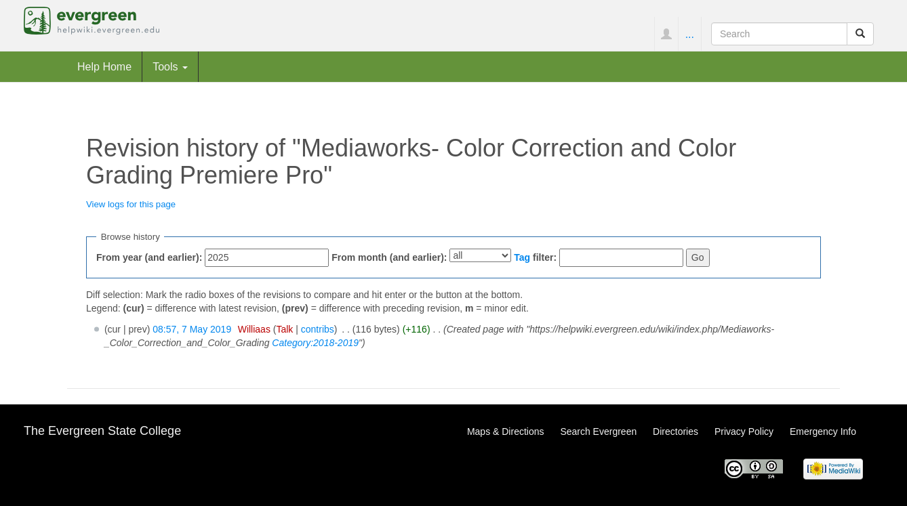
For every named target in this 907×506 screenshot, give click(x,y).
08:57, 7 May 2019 (192, 329)
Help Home (104, 66)
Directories (675, 431)
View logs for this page (131, 204)
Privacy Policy (743, 431)
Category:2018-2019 (315, 342)
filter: (535, 257)
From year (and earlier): (149, 257)
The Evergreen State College (102, 431)
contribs (317, 329)
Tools (170, 66)
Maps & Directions (505, 431)
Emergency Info (823, 431)
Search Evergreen (598, 431)
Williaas (254, 329)
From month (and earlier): (389, 257)
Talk (284, 329)
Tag (522, 257)
